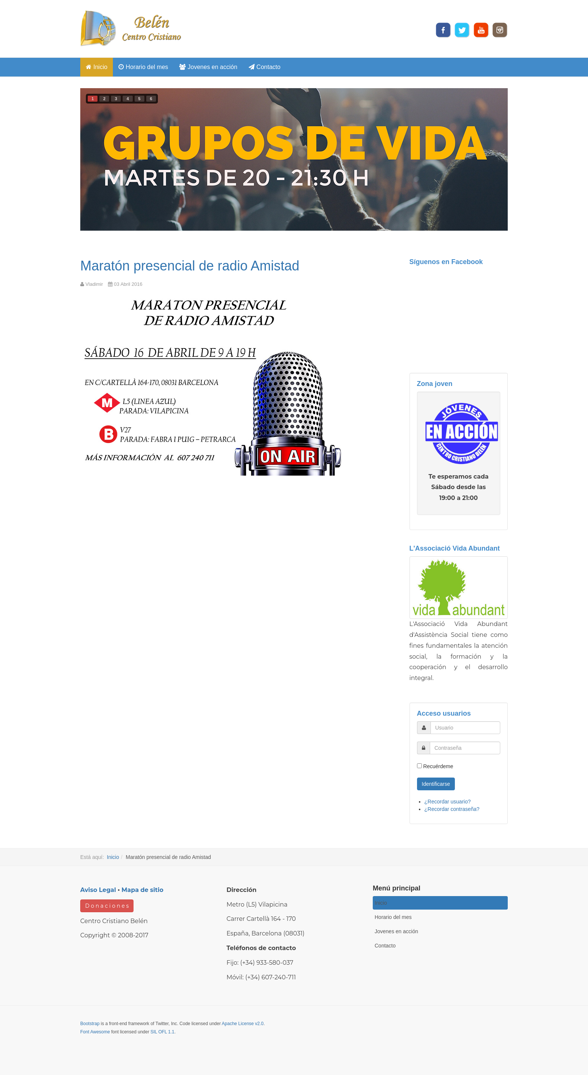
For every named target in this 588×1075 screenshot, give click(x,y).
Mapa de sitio (143, 889)
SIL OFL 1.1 (162, 1031)
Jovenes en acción (208, 67)
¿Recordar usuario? (447, 802)
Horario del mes (143, 67)
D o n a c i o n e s (107, 905)
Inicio (96, 67)
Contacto (264, 67)
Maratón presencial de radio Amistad (189, 265)
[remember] (419, 765)
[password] (465, 748)
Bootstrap (89, 1023)
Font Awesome (95, 1031)
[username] (465, 727)
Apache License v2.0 (242, 1023)
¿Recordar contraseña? (452, 809)
